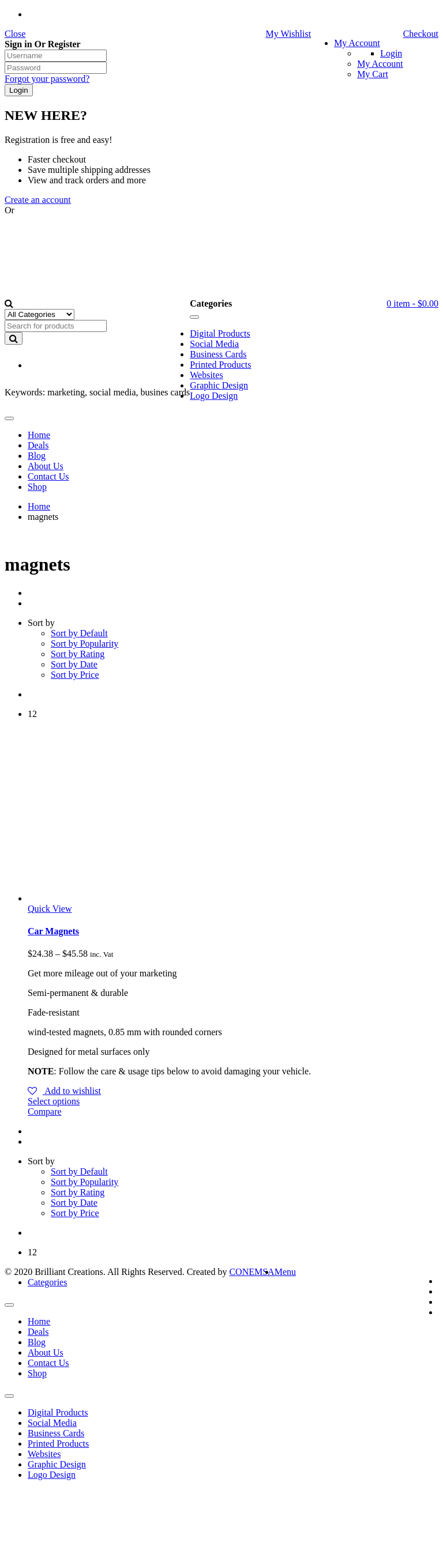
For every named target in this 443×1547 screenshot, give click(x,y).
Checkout (420, 34)
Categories (47, 1282)
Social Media (52, 1423)
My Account (357, 43)
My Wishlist (288, 34)
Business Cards (56, 1433)
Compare (45, 1111)
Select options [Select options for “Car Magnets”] (54, 1101)
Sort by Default (79, 633)
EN (48, 366)
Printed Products (58, 1443)
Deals (38, 1332)
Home (39, 506)
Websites (44, 1454)
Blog (37, 1342)
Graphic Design (57, 1464)
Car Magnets (53, 931)
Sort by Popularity (84, 643)
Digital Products (58, 1412)
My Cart (372, 74)
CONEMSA (251, 1272)
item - (412, 303)
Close (15, 34)
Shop (37, 1373)
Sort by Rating (77, 654)
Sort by (41, 623)
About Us (45, 1352)
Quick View (50, 909)
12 (32, 714)
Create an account (38, 200)
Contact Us (48, 1363)
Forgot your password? (47, 79)
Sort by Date (74, 664)
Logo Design (52, 1475)
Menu (285, 1272)
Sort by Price (75, 675)
